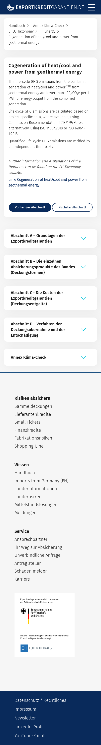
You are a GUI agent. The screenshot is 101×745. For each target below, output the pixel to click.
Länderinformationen (35, 488)
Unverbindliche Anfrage (37, 555)
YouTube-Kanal (29, 735)
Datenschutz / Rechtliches (40, 700)
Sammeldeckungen (33, 406)
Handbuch (24, 472)
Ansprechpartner (30, 539)
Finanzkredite (27, 430)
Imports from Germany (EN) (41, 481)
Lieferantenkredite (32, 414)
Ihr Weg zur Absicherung (38, 547)
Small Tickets (27, 422)
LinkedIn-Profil (29, 727)
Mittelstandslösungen (35, 504)
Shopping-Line (29, 446)
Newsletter (25, 718)
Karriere (22, 579)
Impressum (25, 709)
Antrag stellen (28, 563)
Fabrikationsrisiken (33, 438)
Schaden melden (31, 571)
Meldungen (25, 512)
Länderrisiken (28, 496)
